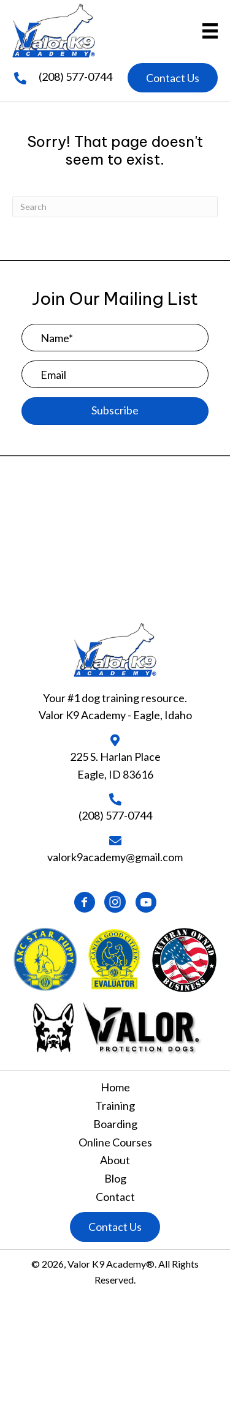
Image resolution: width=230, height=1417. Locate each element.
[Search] (115, 206)
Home (115, 1087)
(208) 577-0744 (75, 76)
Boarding (115, 1124)
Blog (115, 1178)
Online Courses (115, 1142)
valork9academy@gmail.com (115, 857)
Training (115, 1105)
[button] (173, 78)
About (115, 1160)
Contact (115, 1196)
